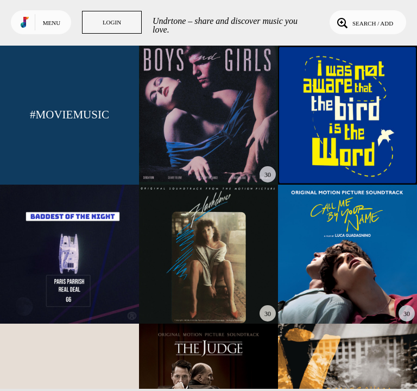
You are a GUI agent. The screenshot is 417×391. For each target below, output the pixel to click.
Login (112, 22)
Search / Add (364, 22)
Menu (51, 23)
